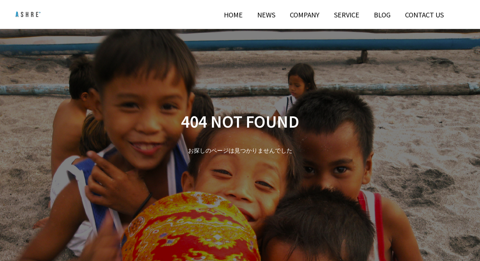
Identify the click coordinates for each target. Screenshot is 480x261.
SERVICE (346, 14)
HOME (233, 14)
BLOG (382, 14)
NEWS (266, 14)
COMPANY (305, 14)
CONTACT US (424, 14)
